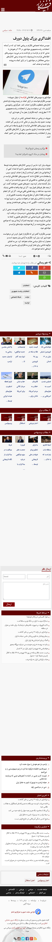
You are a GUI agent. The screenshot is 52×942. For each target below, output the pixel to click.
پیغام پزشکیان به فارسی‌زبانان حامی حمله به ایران (31, 636)
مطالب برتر (43, 410)
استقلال (22, 423)
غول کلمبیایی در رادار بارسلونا (37, 616)
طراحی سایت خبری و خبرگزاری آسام (23, 912)
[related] (5, 65)
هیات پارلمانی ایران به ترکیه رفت (37, 659)
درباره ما (43, 900)
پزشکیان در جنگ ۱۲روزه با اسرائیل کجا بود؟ (30, 154)
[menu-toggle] (3, 10)
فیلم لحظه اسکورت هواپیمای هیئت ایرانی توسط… (7, 391)
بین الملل (42, 892)
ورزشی (21, 889)
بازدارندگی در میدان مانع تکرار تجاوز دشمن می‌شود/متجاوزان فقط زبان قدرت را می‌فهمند (27, 845)
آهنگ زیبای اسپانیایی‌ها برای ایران (36, 640)
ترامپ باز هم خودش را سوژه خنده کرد (33, 764)
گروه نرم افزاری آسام (19, 927)
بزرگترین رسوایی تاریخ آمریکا (35, 148)
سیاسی (4, 30)
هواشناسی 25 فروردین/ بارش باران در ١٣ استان (32, 648)
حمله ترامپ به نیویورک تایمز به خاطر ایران (31, 782)
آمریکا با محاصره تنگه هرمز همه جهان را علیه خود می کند (28, 810)
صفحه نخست (42, 889)
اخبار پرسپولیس (43, 880)
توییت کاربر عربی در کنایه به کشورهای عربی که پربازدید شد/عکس (26, 777)
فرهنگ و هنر (20, 892)
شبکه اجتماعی (16, 297)
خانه (10, 30)
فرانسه (23, 97)
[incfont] (39, 256)
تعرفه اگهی (27, 903)
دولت (27, 297)
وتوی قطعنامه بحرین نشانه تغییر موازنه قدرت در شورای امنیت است (27, 862)
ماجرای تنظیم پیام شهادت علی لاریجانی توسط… (33, 454)
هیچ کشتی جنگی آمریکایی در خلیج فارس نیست (31, 818)
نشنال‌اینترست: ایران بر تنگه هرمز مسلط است (32, 621)
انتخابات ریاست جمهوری (20, 291)
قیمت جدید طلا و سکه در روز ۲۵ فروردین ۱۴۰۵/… (33, 356)
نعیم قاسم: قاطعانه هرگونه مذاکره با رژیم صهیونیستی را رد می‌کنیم (26, 770)
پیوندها (13, 900)
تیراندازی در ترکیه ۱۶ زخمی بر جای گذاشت (33, 632)
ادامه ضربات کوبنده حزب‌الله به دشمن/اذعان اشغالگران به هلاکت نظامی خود (25, 805)
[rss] (35, 939)
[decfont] (34, 256)
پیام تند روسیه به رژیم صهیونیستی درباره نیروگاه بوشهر (29, 644)
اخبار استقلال (30, 880)
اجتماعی (31, 892)
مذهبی (9, 892)
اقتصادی (11, 889)
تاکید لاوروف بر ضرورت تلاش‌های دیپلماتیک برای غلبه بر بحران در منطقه (26, 627)
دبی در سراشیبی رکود (38, 787)
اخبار (49, 423)
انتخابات (26, 285)
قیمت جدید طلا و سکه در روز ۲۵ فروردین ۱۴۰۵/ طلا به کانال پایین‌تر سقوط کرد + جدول (27, 654)
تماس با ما (23, 900)
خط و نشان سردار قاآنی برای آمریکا (21, 386)
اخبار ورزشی (33, 423)
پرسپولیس (8, 423)
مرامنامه (33, 900)
